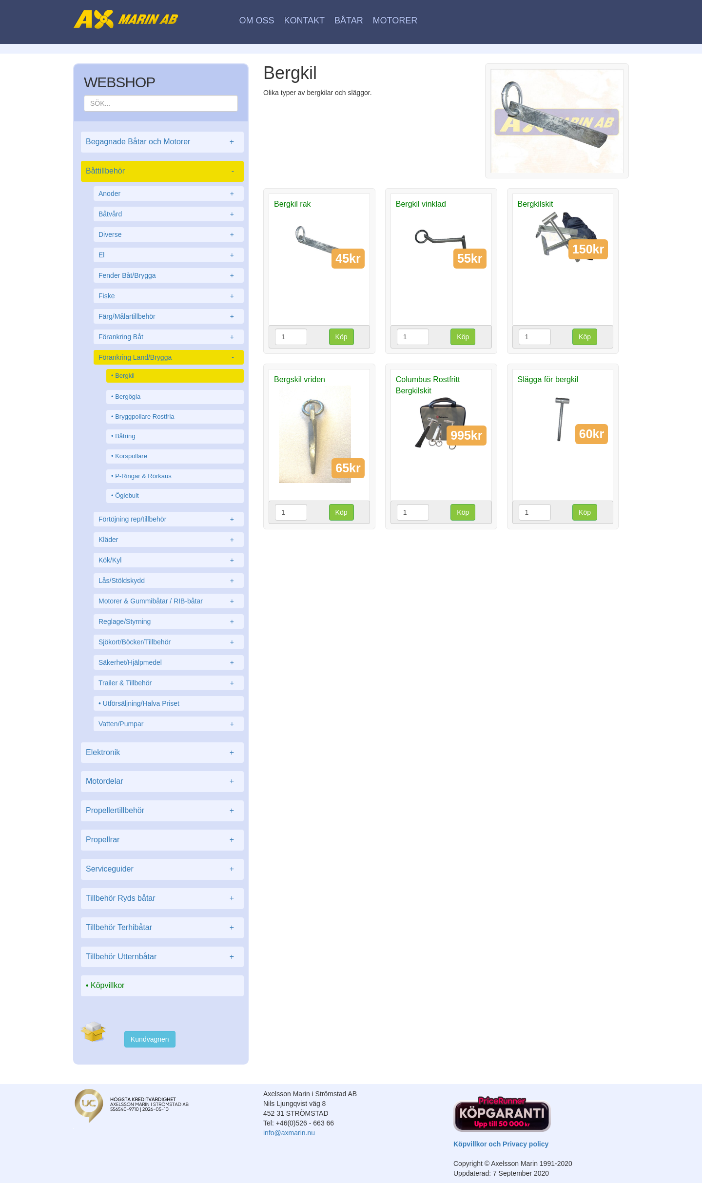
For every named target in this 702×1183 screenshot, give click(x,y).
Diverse (168, 234)
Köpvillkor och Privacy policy (500, 1144)
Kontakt (304, 20)
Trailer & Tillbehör (168, 683)
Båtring (125, 436)
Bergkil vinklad (421, 204)
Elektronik (162, 752)
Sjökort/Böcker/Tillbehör (168, 642)
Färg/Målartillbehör (168, 316)
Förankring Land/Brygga (168, 357)
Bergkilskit (535, 204)
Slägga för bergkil (548, 379)
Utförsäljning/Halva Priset (141, 703)
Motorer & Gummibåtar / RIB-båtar (168, 601)
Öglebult (126, 495)
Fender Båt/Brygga (168, 275)
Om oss (256, 20)
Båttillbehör (162, 171)
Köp (341, 337)
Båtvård (168, 214)
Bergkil (125, 375)
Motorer (395, 20)
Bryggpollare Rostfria (144, 416)
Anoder (168, 193)
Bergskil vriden (299, 379)
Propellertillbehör (162, 810)
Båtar (348, 20)
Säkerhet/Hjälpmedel (168, 662)
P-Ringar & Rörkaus (143, 476)
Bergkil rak (292, 204)
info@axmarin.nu (289, 1133)
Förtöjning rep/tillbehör (168, 519)
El (168, 255)
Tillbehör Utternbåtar (162, 957)
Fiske (168, 296)
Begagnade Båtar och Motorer (162, 142)
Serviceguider (162, 869)
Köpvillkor (107, 985)
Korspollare (131, 456)
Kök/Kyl (168, 560)
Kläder (168, 539)
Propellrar (162, 840)
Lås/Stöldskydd (168, 580)
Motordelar (162, 781)
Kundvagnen (150, 1039)
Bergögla (127, 396)
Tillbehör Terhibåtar (162, 927)
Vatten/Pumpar (168, 724)
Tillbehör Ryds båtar (162, 898)
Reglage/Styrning (168, 621)
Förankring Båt (168, 337)
